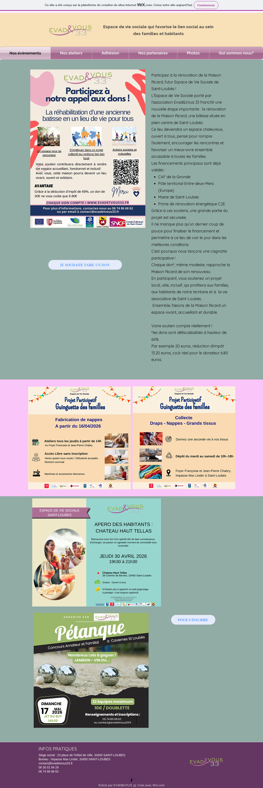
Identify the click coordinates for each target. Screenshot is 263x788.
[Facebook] (131, 780)
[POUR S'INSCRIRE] (193, 620)
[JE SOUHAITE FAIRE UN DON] (85, 265)
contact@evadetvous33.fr (56, 763)
